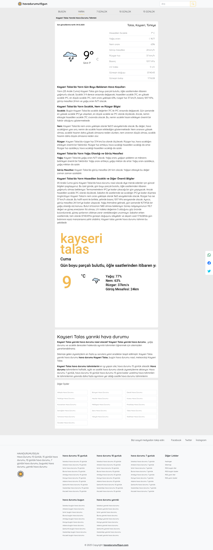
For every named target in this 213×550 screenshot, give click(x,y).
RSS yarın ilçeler (171, 478)
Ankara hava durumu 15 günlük (74, 465)
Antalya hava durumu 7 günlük (142, 475)
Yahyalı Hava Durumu (100, 417)
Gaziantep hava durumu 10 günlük (110, 488)
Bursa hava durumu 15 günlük (74, 471)
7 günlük (102, 11)
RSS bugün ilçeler (171, 471)
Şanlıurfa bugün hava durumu (74, 529)
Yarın (81, 11)
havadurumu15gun (32, 4)
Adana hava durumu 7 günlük (142, 481)
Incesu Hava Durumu (135, 398)
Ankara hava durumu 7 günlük (142, 465)
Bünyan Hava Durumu (100, 392)
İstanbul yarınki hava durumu (108, 506)
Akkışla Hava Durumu (65, 392)
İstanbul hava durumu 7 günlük (143, 461)
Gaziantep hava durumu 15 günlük (76, 488)
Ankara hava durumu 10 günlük (109, 465)
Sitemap (168, 465)
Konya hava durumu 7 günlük (142, 478)
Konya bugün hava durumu (73, 522)
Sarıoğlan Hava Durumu (66, 411)
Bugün (62, 11)
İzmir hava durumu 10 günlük (108, 468)
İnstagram (201, 440)
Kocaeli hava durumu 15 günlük (74, 491)
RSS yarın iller (170, 475)
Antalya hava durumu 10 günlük (109, 475)
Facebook (176, 440)
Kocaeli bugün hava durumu (73, 535)
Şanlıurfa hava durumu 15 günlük (75, 485)
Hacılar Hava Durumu (100, 398)
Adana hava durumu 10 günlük (108, 481)
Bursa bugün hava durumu (73, 515)
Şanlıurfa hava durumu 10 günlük (109, 485)
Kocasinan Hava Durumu (66, 404)
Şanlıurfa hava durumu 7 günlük (143, 485)
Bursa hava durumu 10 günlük (108, 471)
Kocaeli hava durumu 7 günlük (142, 491)
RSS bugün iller (171, 468)
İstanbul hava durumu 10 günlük (109, 461)
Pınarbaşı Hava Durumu (136, 404)
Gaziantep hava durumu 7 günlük (143, 488)
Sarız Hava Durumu (99, 411)
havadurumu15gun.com (116, 545)
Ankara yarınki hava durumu (108, 509)
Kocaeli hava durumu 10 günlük (109, 491)
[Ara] (175, 3)
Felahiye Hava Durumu (65, 398)
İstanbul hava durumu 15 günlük (75, 461)
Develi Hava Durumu (134, 392)
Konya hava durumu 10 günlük (108, 478)
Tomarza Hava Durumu (66, 417)
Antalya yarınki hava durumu (108, 519)
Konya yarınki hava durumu (107, 522)
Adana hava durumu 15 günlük (74, 481)
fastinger (168, 461)
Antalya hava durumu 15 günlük (75, 475)
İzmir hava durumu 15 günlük (74, 468)
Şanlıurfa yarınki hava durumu (108, 529)
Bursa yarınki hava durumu (107, 515)
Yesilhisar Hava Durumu (136, 417)
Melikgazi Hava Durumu (101, 404)
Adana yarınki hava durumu (107, 525)
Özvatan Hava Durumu (66, 423)
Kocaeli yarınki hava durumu (108, 535)
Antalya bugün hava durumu (74, 519)
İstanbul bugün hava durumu (74, 506)
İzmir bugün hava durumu (72, 512)
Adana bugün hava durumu (73, 525)
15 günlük (149, 11)
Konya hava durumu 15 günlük (74, 478)
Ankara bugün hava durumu (73, 509)
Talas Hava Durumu (134, 411)
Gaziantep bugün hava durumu (74, 532)
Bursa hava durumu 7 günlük (142, 471)
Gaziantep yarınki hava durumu (109, 532)
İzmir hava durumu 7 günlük (141, 468)
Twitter (189, 440)
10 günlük (125, 11)
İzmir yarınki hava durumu (107, 512)
